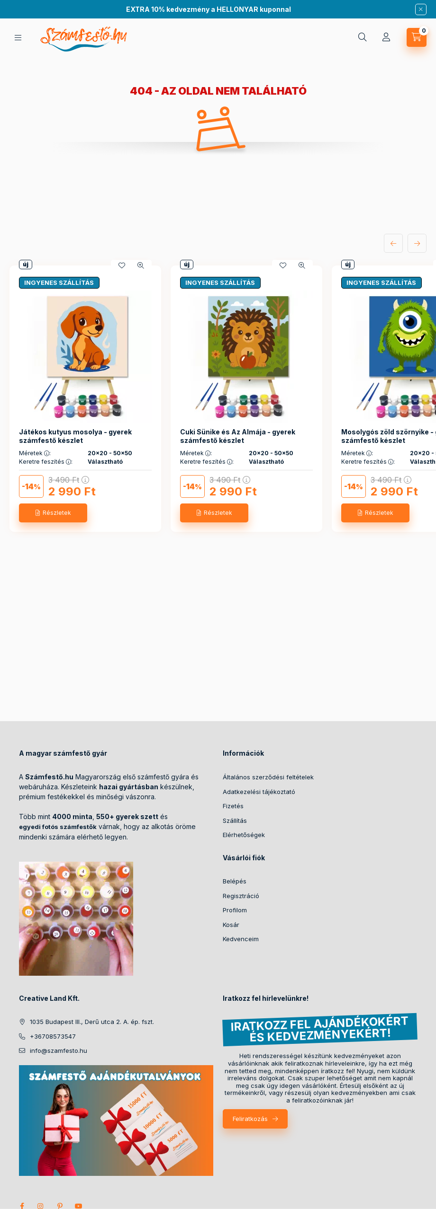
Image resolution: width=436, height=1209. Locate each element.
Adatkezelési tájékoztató (259, 791)
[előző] (393, 243)
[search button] (362, 37)
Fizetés (233, 806)
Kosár (231, 924)
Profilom (235, 910)
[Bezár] (421, 9)
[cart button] (417, 37)
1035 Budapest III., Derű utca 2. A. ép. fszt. (92, 1021)
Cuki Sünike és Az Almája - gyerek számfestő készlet (237, 436)
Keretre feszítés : (46, 462)
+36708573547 (53, 1036)
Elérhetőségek (244, 834)
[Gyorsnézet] (140, 265)
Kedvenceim (241, 939)
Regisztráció (241, 896)
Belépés (234, 881)
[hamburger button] (18, 37)
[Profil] (386, 37)
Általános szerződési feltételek (268, 777)
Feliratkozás (250, 1118)
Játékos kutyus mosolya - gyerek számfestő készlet (75, 436)
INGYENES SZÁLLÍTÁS (59, 282)
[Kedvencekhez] (121, 265)
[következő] (417, 243)
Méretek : (35, 453)
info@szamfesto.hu (58, 1050)
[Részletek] (53, 512)
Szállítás (235, 820)
